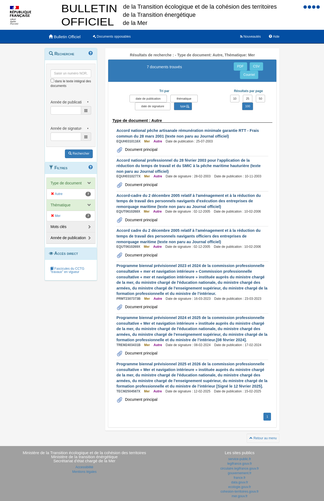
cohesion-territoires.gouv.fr (239, 491)
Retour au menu (263, 438)
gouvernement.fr (239, 473)
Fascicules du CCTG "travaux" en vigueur (67, 270)
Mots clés (59, 227)
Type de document (66, 183)
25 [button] (247, 98)
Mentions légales (84, 472)
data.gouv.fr (239, 482)
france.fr (240, 478)
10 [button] (234, 98)
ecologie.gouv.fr (239, 487)
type (183, 106)
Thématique (61, 205)
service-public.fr (239, 459)
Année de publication (68, 238)
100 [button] (247, 106)
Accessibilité (84, 467)
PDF (240, 66)
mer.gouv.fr (239, 496)
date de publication (148, 98)
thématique (184, 98)
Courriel (249, 75)
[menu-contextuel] (52, 80)
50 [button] (260, 98)
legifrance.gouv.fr (239, 464)
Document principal (140, 149)
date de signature (152, 106)
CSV (256, 66)
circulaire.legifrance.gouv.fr (239, 468)
